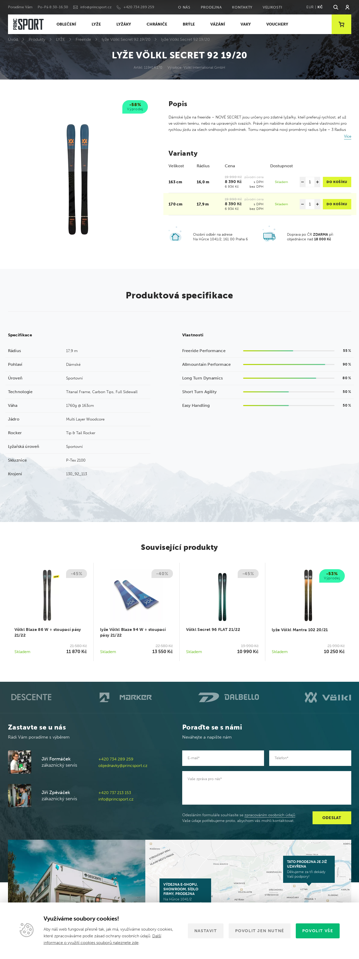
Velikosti (272, 7)
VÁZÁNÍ (217, 24)
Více (347, 136)
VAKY (246, 24)
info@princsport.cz (95, 7)
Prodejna (211, 7)
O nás (184, 7)
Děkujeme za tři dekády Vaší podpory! (309, 869)
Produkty (37, 39)
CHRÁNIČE (157, 24)
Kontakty (242, 7)
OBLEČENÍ (66, 24)
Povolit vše (317, 930)
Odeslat (331, 817)
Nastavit (205, 930)
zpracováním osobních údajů (269, 815)
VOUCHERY (277, 24)
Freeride (83, 39)
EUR (310, 7)
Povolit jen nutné (259, 930)
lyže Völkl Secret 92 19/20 (126, 39)
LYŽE (96, 24)
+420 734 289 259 (138, 7)
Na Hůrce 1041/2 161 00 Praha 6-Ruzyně (185, 894)
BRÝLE (189, 24)
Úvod (13, 39)
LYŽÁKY (123, 24)
